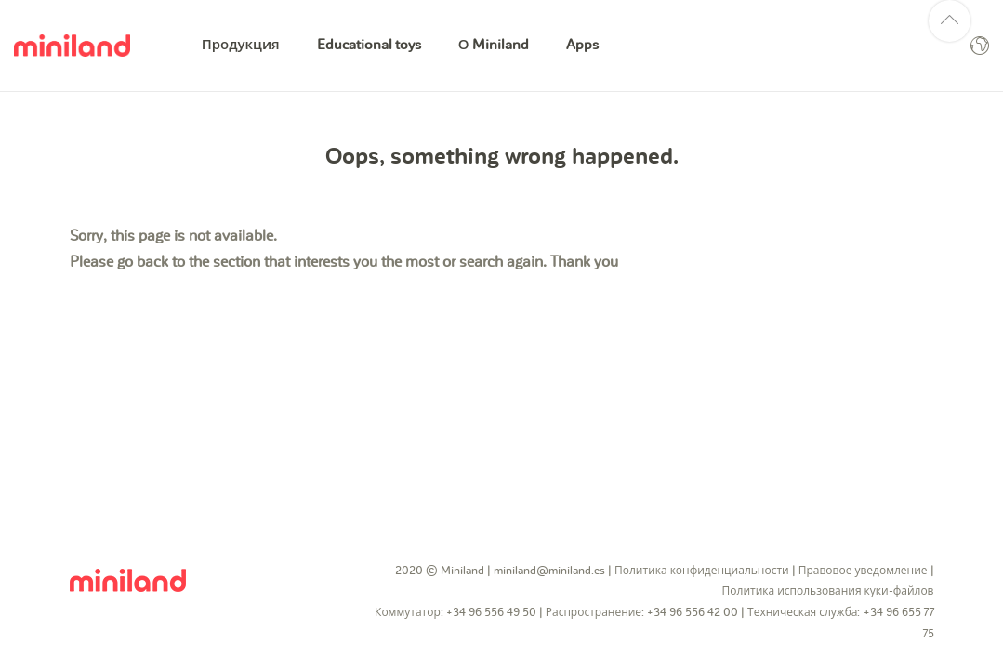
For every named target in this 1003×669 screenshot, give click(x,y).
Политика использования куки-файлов (828, 590)
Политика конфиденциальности (701, 570)
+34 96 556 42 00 (692, 612)
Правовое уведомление (863, 570)
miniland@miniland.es (549, 570)
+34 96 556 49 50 (491, 612)
